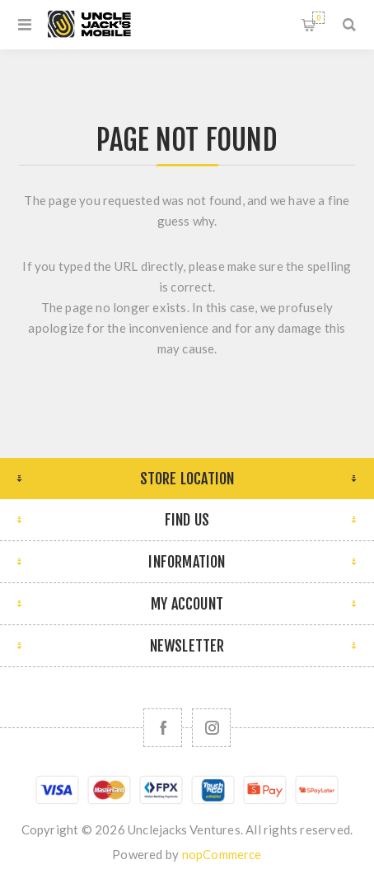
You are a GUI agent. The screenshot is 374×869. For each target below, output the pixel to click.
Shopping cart (318, 18)
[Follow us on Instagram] (211, 727)
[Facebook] (162, 727)
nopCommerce (222, 854)
